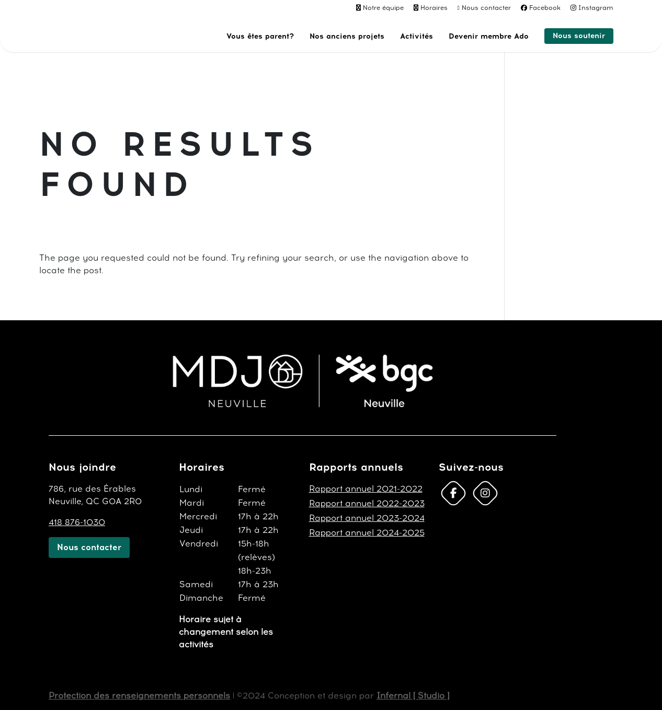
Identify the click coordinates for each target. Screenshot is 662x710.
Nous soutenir (579, 35)
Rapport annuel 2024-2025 (367, 533)
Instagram (595, 8)
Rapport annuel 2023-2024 (367, 518)
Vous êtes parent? (260, 37)
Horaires (434, 8)
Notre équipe (383, 8)
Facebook (545, 8)
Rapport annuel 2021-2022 (366, 489)
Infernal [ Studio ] (412, 696)
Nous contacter (486, 8)
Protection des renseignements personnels (139, 696)
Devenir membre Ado (489, 37)
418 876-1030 (77, 522)
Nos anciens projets (347, 37)
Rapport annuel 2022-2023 (367, 503)
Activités (416, 37)
